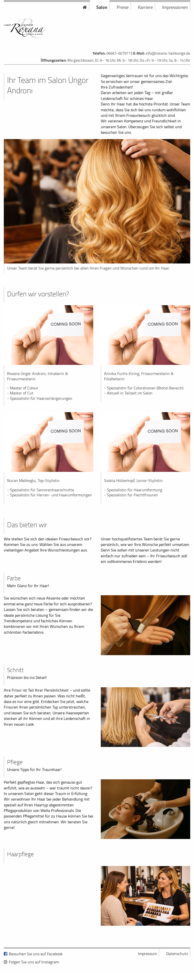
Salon (101, 7)
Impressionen (175, 7)
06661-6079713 (119, 53)
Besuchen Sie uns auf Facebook (36, 954)
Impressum (147, 953)
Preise (123, 7)
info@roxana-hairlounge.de (168, 53)
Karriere (145, 7)
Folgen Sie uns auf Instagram (34, 962)
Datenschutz (177, 953)
